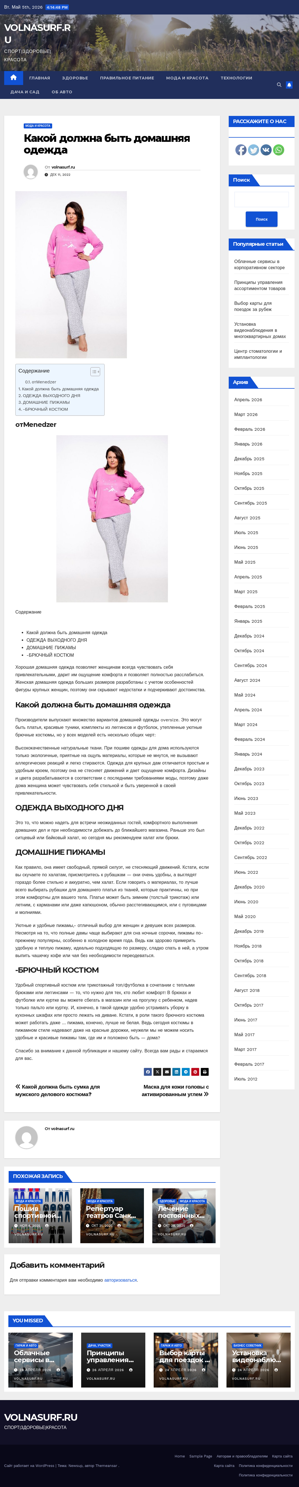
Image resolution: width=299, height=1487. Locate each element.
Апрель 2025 (248, 577)
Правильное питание (127, 78)
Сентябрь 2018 (250, 975)
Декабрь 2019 (249, 931)
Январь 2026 (248, 444)
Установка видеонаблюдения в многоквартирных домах (260, 330)
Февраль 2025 (249, 606)
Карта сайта (282, 1456)
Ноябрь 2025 (248, 473)
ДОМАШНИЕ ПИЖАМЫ (46, 402)
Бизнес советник (248, 1345)
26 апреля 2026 (108, 1370)
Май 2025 (244, 562)
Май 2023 (244, 813)
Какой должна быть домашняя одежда (107, 144)
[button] (279, 84)
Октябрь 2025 (249, 488)
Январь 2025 (248, 621)
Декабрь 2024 (249, 636)
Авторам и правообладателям (242, 1456)
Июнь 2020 (246, 901)
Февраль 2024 (249, 739)
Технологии (236, 78)
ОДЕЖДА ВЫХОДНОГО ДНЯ (51, 395)
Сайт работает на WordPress (30, 1466)
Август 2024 (247, 680)
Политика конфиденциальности (266, 1466)
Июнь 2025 (246, 547)
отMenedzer (44, 381)
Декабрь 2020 (249, 887)
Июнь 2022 (246, 872)
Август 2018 (247, 990)
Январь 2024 (248, 754)
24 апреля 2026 (181, 1370)
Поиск (241, 180)
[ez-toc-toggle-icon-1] (92, 373)
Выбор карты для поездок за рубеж (185, 1360)
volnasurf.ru (63, 167)
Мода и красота (187, 78)
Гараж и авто (26, 1345)
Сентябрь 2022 (250, 857)
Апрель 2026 (248, 399)
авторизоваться (120, 1280)
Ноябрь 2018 (248, 946)
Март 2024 (245, 724)
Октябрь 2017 (248, 1005)
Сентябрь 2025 (250, 503)
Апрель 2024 (248, 709)
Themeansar (106, 1466)
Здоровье (75, 78)
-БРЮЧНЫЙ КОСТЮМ (45, 409)
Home (180, 1456)
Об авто (62, 91)
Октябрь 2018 (249, 960)
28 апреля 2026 (36, 1370)
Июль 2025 (246, 532)
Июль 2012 (245, 1079)
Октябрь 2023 (249, 783)
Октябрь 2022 (249, 842)
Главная (39, 78)
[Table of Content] (95, 371)
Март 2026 (246, 414)
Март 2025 (245, 591)
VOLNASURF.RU (41, 1417)
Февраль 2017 (249, 1064)
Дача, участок (99, 1345)
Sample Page (200, 1456)
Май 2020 (245, 916)
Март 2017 (245, 1049)
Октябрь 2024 (249, 650)
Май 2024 (244, 695)
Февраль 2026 (249, 429)
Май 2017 (244, 1034)
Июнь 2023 (246, 798)
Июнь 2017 (245, 1020)
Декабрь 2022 (249, 828)
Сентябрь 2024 (250, 665)
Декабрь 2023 (249, 769)
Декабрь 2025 (249, 458)
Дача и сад (24, 91)
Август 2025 (247, 517)
